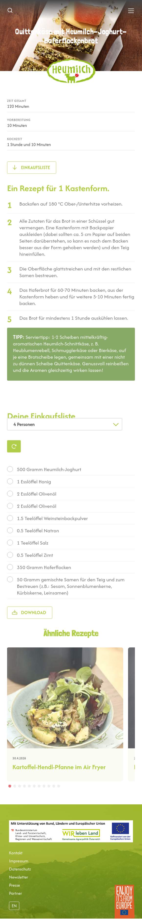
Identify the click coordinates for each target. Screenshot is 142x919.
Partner (15, 893)
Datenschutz (20, 869)
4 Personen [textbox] (24, 424)
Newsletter (18, 877)
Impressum (18, 861)
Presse (14, 885)
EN (14, 906)
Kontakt (15, 853)
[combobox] (64, 424)
